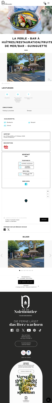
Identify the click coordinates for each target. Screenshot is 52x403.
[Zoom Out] (48, 194)
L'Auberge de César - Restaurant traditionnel (26, 287)
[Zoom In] (48, 191)
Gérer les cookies (26, 357)
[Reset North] (48, 196)
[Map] (26, 202)
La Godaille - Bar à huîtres (26, 278)
